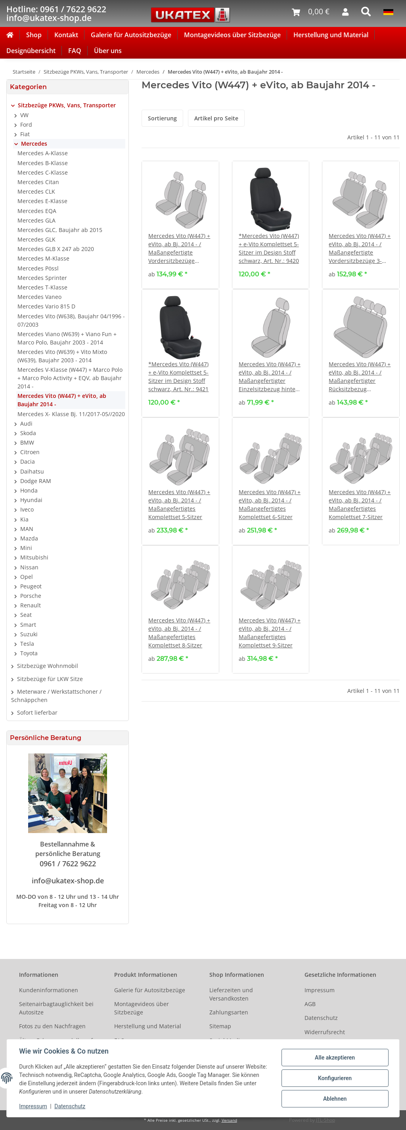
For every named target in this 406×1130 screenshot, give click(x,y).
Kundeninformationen (48, 990)
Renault (30, 605)
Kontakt (66, 34)
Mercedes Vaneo (39, 297)
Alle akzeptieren (334, 1057)
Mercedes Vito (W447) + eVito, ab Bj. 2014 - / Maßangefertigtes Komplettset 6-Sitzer (270, 504)
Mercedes (34, 143)
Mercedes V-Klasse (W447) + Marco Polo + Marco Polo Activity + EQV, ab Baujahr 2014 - (70, 378)
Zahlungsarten (228, 1012)
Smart (28, 624)
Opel (26, 576)
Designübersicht (31, 50)
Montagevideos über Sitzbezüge (232, 34)
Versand (229, 1120)
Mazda (29, 538)
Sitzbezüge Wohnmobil (47, 666)
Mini (26, 548)
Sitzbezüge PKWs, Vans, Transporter (67, 105)
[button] (67, 105)
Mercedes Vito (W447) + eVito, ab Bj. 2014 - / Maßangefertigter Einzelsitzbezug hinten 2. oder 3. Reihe (270, 376)
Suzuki (29, 634)
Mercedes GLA (36, 220)
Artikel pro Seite (216, 118)
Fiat (25, 134)
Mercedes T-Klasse (42, 287)
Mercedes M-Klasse (43, 258)
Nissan (29, 567)
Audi (26, 423)
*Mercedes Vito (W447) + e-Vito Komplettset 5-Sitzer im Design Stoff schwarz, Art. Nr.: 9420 (269, 248)
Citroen (30, 452)
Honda (29, 490)
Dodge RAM (35, 481)
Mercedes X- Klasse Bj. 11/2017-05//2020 (71, 414)
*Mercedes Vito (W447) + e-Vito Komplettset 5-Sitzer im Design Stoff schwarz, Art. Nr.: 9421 (178, 376)
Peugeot (31, 586)
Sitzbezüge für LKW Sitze (50, 679)
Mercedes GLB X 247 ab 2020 (55, 249)
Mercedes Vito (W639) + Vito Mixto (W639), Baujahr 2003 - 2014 (62, 356)
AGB (310, 1004)
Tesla (27, 643)
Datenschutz (321, 1018)
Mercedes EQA (36, 211)
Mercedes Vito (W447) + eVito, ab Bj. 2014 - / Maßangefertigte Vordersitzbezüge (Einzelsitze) (179, 248)
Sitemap (220, 1026)
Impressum (319, 990)
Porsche (30, 595)
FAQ (74, 50)
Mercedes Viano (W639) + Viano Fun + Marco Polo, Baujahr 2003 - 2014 (67, 338)
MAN (26, 529)
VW (24, 115)
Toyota (29, 653)
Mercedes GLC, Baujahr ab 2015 (59, 230)
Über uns (108, 50)
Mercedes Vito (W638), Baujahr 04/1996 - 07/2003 (71, 320)
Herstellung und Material (330, 34)
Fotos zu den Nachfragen (52, 1026)
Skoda (28, 433)
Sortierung (162, 118)
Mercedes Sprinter (42, 278)
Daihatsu (32, 471)
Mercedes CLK (36, 191)
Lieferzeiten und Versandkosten (231, 994)
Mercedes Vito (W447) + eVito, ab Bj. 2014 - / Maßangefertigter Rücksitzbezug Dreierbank (360, 376)
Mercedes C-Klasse (42, 172)
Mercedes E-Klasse (42, 201)
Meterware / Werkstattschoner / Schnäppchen (56, 696)
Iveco (27, 509)
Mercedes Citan (38, 182)
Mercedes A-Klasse (42, 153)
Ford (26, 124)
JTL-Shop (325, 1120)
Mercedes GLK (36, 239)
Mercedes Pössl (38, 268)
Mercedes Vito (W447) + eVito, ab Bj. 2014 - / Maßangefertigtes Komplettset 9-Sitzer (270, 632)
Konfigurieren (334, 1078)
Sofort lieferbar (37, 712)
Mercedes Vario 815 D (46, 306)
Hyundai (31, 500)
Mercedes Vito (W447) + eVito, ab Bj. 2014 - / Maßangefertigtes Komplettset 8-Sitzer (179, 632)
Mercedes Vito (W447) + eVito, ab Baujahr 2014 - (61, 400)
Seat (26, 614)
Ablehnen (334, 1099)
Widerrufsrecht (324, 1032)
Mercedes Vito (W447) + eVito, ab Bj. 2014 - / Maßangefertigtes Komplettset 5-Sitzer (179, 504)
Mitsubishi (34, 557)
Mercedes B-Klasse (42, 163)
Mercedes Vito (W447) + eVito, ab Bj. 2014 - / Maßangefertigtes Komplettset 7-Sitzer (360, 504)
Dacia (27, 461)
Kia (24, 519)
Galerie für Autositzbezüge (131, 34)
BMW (27, 442)
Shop (34, 34)
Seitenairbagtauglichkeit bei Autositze (56, 1008)
